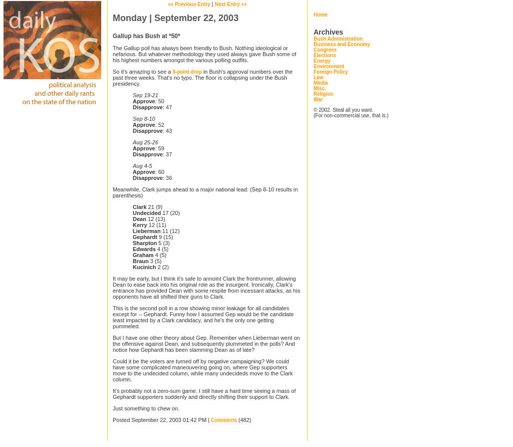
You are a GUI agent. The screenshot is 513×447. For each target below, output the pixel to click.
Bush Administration (338, 39)
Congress (325, 50)
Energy (322, 61)
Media (321, 83)
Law (318, 77)
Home (321, 15)
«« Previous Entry (189, 4)
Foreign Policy (331, 72)
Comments (224, 420)
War (318, 99)
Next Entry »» (231, 4)
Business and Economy (342, 44)
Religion (323, 94)
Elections (325, 55)
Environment (329, 66)
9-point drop (187, 72)
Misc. (320, 88)
